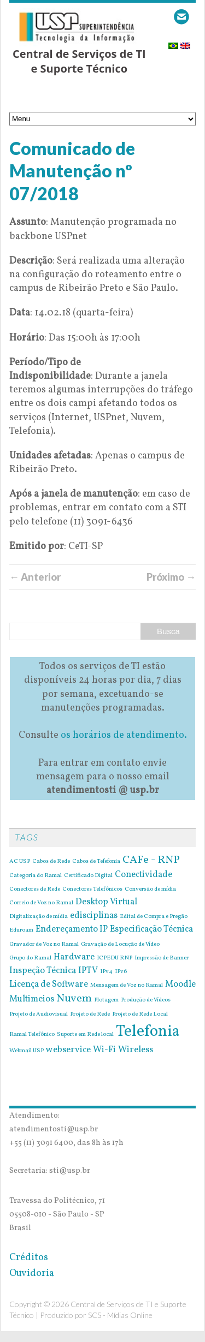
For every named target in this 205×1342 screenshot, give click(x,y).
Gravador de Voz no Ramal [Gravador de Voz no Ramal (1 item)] (44, 945)
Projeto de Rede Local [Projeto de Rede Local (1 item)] (140, 1014)
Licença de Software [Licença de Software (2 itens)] (48, 985)
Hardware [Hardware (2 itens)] (74, 957)
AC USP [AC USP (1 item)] (19, 862)
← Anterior (35, 577)
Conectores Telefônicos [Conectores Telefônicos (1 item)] (92, 889)
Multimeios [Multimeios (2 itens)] (31, 999)
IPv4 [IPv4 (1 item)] (106, 972)
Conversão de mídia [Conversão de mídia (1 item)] (150, 889)
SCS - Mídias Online (120, 1315)
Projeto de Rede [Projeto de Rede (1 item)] (90, 1014)
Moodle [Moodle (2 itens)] (180, 985)
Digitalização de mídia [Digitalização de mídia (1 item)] (38, 917)
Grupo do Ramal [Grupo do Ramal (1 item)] (30, 958)
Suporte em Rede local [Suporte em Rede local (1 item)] (85, 1035)
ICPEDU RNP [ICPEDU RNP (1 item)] (114, 958)
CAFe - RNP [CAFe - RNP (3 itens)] (151, 860)
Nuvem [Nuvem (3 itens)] (74, 998)
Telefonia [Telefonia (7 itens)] (148, 1032)
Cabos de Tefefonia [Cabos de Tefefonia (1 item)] (96, 862)
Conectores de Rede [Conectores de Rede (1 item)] (34, 889)
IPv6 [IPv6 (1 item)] (121, 972)
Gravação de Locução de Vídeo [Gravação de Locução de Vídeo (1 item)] (120, 945)
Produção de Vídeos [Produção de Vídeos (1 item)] (146, 1000)
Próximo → (171, 577)
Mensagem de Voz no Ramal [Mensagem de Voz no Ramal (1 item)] (126, 985)
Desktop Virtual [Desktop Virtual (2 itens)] (106, 902)
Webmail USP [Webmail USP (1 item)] (26, 1051)
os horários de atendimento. (124, 735)
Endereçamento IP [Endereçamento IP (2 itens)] (72, 929)
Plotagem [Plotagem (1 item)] (106, 1000)
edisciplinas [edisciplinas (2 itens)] (94, 916)
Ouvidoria (31, 1273)
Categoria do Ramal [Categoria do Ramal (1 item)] (35, 876)
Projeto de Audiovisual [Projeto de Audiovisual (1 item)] (38, 1014)
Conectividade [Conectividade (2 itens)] (143, 875)
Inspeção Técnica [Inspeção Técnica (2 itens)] (42, 971)
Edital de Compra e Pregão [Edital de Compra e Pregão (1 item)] (154, 917)
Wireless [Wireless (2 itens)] (135, 1050)
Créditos (28, 1258)
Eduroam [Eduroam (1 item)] (21, 930)
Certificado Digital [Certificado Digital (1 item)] (88, 876)
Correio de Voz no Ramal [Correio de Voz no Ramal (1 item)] (41, 903)
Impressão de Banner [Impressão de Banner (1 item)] (161, 958)
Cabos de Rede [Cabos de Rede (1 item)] (51, 862)
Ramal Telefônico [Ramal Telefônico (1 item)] (32, 1035)
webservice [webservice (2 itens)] (68, 1050)
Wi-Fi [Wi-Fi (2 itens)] (104, 1050)
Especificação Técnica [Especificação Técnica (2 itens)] (151, 929)
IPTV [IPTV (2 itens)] (88, 971)
